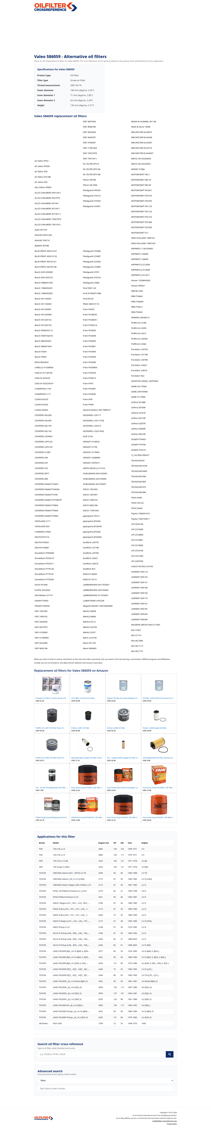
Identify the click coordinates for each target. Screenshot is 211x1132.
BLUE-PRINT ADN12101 (46, 251)
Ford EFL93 (88, 298)
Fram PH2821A (90, 325)
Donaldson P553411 (44, 563)
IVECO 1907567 (90, 494)
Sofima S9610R (138, 434)
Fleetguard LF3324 (92, 200)
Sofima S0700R (138, 407)
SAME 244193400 (139, 391)
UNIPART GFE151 (139, 582)
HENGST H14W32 (91, 441)
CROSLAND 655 (42, 526)
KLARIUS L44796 (91, 553)
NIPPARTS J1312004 (140, 264)
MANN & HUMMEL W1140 (143, 121)
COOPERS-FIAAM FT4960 (46, 515)
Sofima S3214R (138, 418)
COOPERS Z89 (41, 478)
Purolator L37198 (139, 354)
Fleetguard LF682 (91, 282)
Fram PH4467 (89, 388)
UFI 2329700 (137, 561)
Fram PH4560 (89, 394)
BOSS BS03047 (42, 362)
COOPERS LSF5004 (43, 436)
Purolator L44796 (139, 359)
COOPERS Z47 (41, 462)
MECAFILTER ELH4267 (141, 142)
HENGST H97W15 (91, 462)
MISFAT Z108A (138, 169)
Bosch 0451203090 (44, 272)
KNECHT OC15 (89, 579)
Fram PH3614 (89, 378)
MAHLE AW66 (89, 616)
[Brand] (105, 1080)
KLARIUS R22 (89, 568)
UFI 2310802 (137, 545)
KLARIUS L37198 (91, 547)
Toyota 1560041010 (140, 513)
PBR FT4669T (137, 301)
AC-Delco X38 (41, 171)
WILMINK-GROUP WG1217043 (145, 624)
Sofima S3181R (138, 412)
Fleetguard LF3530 (92, 261)
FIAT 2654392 (41, 621)
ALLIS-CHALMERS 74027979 (48, 219)
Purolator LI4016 (139, 370)
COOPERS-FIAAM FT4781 (46, 494)
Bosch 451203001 (43, 309)
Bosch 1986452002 (44, 293)
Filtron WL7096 (90, 185)
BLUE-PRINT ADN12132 (46, 256)
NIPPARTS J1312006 (140, 269)
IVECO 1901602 (90, 489)
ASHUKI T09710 (42, 240)
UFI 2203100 (137, 524)
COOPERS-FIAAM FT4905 (46, 510)
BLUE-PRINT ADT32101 (46, 261)
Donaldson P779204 (44, 579)
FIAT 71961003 (90, 148)
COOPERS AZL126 (43, 431)
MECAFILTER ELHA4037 (142, 153)
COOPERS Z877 (42, 473)
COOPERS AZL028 (43, 415)
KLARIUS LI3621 (90, 558)
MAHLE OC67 (89, 632)
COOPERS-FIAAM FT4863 (46, 505)
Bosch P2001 (41, 351)
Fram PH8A (88, 404)
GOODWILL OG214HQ (93, 431)
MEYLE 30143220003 (141, 158)
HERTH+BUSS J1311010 (94, 468)
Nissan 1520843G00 (140, 280)
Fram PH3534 (89, 372)
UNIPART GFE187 (139, 608)
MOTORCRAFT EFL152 (141, 211)
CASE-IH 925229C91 (44, 383)
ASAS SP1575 (41, 229)
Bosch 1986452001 (44, 288)
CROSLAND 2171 (43, 521)
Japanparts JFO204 (92, 521)
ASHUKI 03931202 (43, 235)
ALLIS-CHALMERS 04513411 (48, 192)
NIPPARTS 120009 (139, 254)
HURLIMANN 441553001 (94, 484)
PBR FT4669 (137, 296)
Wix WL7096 (137, 640)
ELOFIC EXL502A (42, 590)
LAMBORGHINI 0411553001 (96, 584)
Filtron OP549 (89, 179)
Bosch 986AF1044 (43, 346)
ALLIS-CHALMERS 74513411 (48, 224)
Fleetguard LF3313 (92, 195)
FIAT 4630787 (89, 137)
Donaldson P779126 (44, 568)
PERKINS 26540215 (140, 317)
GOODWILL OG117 (92, 415)
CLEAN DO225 (41, 399)
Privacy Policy (172, 1124)
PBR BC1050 (137, 291)
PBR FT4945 (137, 312)
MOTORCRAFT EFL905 (141, 227)
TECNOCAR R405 (139, 471)
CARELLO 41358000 (44, 367)
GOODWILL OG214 (92, 425)
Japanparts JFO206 (92, 531)
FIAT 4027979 (41, 627)
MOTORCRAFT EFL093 (141, 200)
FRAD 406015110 (91, 304)
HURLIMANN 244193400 (94, 478)
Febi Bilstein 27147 (44, 595)
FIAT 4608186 (89, 126)
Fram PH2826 (89, 330)
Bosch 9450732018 (44, 335)
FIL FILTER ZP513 (91, 163)
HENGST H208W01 (92, 457)
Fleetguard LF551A (92, 277)
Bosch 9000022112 (44, 330)
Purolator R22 (137, 375)
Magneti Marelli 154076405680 (97, 605)
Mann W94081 (90, 648)
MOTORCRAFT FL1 (139, 232)
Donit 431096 (41, 584)
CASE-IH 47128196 (43, 372)
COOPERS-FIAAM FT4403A (47, 489)
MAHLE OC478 (90, 627)
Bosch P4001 (41, 356)
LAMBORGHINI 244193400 (95, 590)
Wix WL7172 (137, 651)
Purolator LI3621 (139, 365)
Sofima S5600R (138, 428)
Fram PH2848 (89, 335)
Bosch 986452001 (43, 341)
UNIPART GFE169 (139, 593)
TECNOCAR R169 (139, 465)
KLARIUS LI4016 (90, 563)
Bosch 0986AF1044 (44, 282)
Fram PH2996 (89, 362)
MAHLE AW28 (89, 611)
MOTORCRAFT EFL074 (141, 195)
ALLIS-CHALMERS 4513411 (47, 208)
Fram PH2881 (89, 346)
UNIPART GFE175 (139, 598)
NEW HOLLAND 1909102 (143, 238)
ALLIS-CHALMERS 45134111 (48, 214)
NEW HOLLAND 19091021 (143, 243)
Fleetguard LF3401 (92, 206)
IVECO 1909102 (90, 499)
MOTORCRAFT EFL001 (141, 190)
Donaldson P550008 (44, 553)
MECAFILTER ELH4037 (141, 132)
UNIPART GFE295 (139, 614)
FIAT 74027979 (90, 153)
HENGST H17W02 (91, 452)
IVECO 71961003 (91, 510)
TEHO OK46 (136, 508)
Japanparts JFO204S (92, 526)
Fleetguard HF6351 (92, 190)
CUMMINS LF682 (43, 531)
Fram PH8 (87, 399)
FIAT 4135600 (41, 632)
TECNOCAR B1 (138, 460)
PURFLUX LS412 (138, 333)
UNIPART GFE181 (139, 603)
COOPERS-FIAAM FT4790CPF (48, 499)
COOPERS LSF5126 (43, 441)
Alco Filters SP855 (43, 187)
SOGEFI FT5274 (138, 450)
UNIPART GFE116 (139, 571)
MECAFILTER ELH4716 (141, 148)
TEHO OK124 (137, 502)
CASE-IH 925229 (42, 378)
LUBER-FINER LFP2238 (93, 600)
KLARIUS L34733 (91, 542)
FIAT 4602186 (41, 648)
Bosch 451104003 (43, 304)
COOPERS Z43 (41, 457)
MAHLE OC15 (89, 621)
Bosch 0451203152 (44, 277)
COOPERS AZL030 (43, 420)
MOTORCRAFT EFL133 (141, 206)
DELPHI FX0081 (42, 547)
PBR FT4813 (137, 306)
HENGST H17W (90, 447)
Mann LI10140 (90, 637)
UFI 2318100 (137, 550)
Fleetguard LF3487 (92, 256)
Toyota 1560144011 (140, 518)
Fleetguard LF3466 (92, 251)
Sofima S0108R (138, 402)
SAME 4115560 (138, 396)
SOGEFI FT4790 (138, 444)
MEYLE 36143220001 (141, 163)
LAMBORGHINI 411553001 (95, 595)
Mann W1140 (89, 643)
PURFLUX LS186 (138, 322)
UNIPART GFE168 (139, 587)
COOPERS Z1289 (42, 452)
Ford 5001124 (89, 288)
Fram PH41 (88, 383)
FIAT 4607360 (89, 121)
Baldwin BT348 (42, 245)
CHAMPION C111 (43, 394)
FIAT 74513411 (90, 158)
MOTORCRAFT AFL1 (140, 174)
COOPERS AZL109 (43, 425)
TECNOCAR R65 (138, 481)
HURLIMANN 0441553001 (95, 473)
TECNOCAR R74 (138, 487)
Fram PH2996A (90, 367)
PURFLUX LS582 (138, 344)
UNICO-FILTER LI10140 (142, 566)
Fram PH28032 (90, 314)
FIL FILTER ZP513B (91, 174)
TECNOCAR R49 (138, 476)
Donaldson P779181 (44, 574)
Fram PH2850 (89, 341)
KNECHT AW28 (90, 574)
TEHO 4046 (136, 497)
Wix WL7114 (137, 646)
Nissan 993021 (138, 285)
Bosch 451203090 (43, 314)
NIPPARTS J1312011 (140, 275)
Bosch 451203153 (43, 325)
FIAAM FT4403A (42, 605)
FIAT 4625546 (89, 132)
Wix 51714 (136, 635)
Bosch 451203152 (43, 319)
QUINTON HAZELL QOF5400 (144, 381)
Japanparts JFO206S (92, 537)
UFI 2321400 (137, 556)
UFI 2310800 (137, 534)
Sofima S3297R (138, 423)
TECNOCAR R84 (138, 492)
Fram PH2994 (89, 356)
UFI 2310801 (137, 540)
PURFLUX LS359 (138, 328)
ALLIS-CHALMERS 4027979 (47, 198)
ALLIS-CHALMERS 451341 (47, 203)
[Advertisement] (105, 33)
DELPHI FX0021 (42, 542)
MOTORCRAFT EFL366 (141, 222)
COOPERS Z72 (41, 468)
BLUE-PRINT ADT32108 (46, 266)
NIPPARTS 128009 (139, 259)
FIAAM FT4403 (41, 600)
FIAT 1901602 (41, 611)
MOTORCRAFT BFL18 (141, 179)
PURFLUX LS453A (139, 338)
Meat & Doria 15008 (140, 126)
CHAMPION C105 (43, 388)
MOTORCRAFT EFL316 (141, 216)
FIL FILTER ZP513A (91, 169)
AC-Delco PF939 (42, 166)
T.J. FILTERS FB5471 (140, 455)
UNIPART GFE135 (139, 577)
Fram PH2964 (89, 351)
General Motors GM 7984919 (96, 409)
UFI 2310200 (137, 529)
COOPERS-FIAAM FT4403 (46, 484)
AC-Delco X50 (41, 182)
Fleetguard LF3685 (92, 266)
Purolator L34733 (139, 349)
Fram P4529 (88, 309)
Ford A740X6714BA (92, 293)
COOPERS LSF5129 (43, 447)
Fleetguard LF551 (91, 272)
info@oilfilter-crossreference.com (164, 1121)
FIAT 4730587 (89, 142)
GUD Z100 (88, 436)
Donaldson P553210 (44, 558)
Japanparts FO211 (91, 515)
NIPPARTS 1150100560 (142, 248)
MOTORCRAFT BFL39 (141, 185)
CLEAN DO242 (41, 404)
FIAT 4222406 (41, 643)
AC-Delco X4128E (43, 176)
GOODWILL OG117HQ (93, 420)
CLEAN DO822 (41, 409)
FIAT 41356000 (42, 637)
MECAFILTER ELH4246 (141, 137)
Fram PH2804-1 (90, 319)
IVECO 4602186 (90, 505)
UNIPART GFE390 (139, 619)
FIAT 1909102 (41, 616)
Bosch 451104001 (43, 298)
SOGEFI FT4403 (138, 439)
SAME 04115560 (139, 386)
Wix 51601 (136, 630)
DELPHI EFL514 (42, 537)
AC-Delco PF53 (41, 160)
